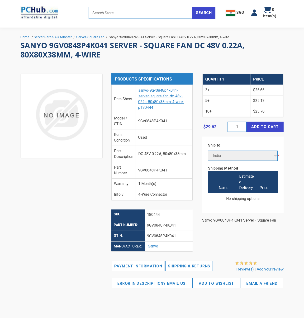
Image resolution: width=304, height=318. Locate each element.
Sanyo (153, 246)
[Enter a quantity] (237, 127)
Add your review (270, 269)
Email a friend (261, 283)
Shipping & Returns (189, 266)
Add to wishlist (216, 283)
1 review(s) (244, 269)
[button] (254, 12)
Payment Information (138, 266)
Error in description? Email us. (152, 283)
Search (204, 12)
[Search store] (141, 13)
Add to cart (265, 126)
